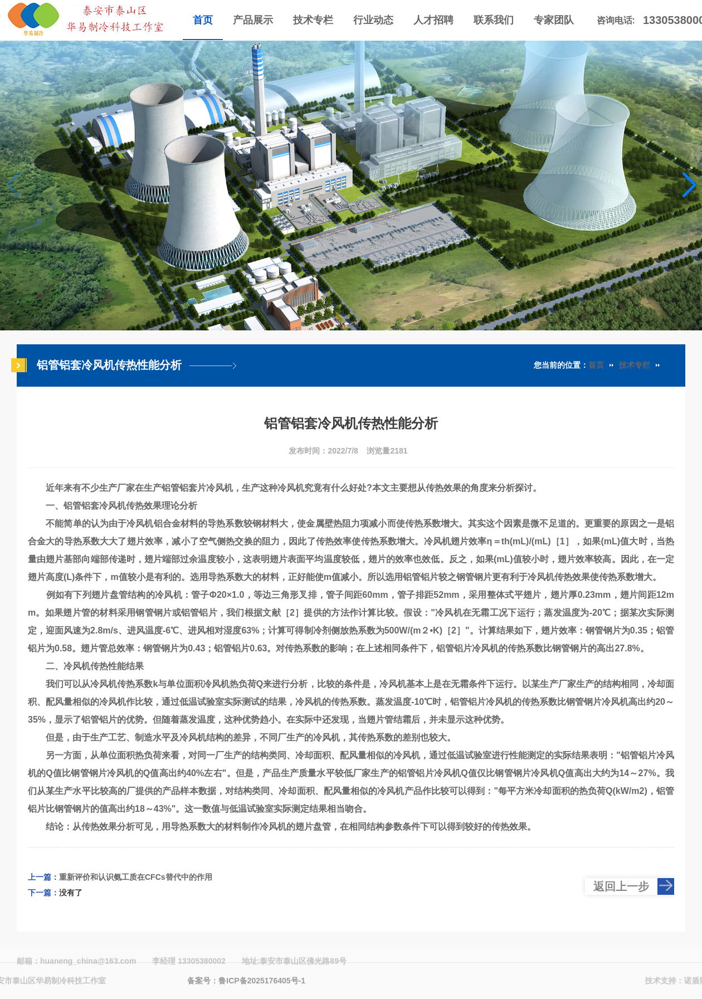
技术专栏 (634, 364)
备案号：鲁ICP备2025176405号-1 (246, 980)
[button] (688, 185)
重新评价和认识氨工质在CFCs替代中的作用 (135, 877)
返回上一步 (621, 886)
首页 (596, 364)
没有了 (70, 892)
